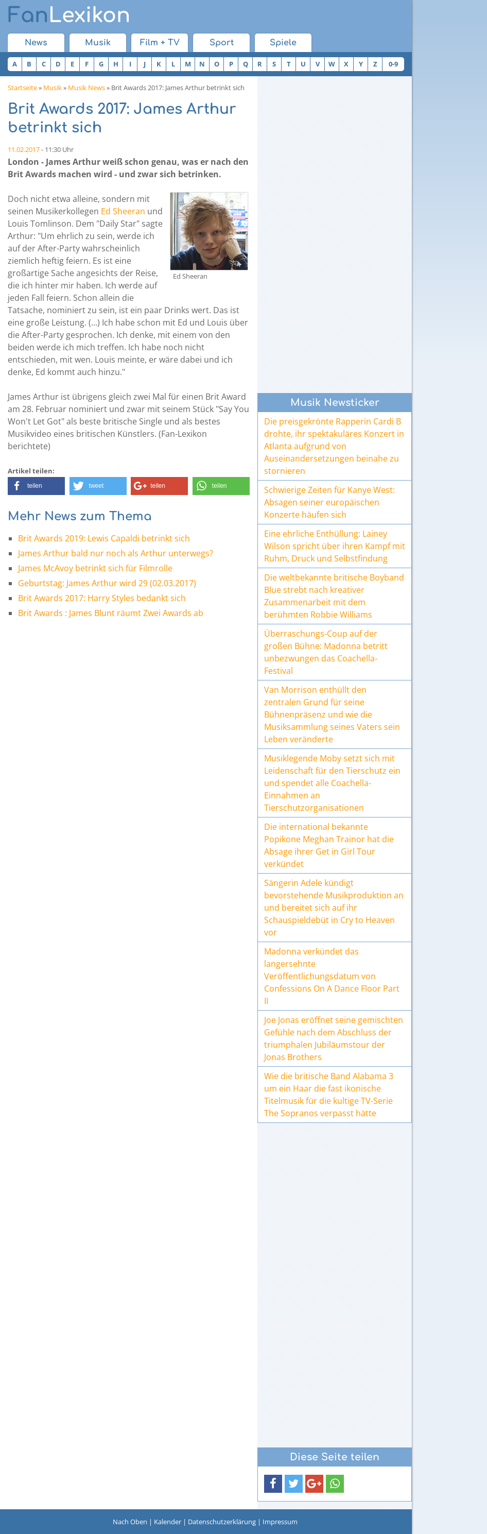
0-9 (393, 64)
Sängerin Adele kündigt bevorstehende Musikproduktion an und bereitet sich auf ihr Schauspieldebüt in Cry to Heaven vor (334, 907)
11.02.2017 (24, 149)
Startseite (22, 87)
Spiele (283, 42)
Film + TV (160, 42)
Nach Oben (130, 1521)
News (36, 42)
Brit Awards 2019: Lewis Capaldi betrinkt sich (104, 538)
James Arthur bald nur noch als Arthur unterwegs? (115, 553)
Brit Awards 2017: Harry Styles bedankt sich (102, 598)
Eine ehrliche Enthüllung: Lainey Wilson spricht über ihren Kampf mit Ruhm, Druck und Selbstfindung (334, 546)
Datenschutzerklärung (222, 1521)
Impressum (280, 1521)
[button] (36, 486)
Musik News (86, 87)
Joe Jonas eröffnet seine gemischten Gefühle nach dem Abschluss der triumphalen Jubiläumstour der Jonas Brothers (333, 1038)
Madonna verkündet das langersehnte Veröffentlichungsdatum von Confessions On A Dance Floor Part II (331, 976)
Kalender (167, 1521)
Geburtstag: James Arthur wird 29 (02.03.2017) (107, 583)
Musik (98, 42)
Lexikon (69, 15)
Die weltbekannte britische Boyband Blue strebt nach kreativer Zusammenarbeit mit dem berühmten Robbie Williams (334, 596)
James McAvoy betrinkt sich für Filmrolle (95, 568)
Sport (222, 42)
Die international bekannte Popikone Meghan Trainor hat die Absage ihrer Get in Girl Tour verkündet (329, 845)
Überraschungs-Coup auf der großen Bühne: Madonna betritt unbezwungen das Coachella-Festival (326, 652)
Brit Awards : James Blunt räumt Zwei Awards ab (110, 613)
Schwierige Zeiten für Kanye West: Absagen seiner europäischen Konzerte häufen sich (329, 502)
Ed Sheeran (123, 211)
